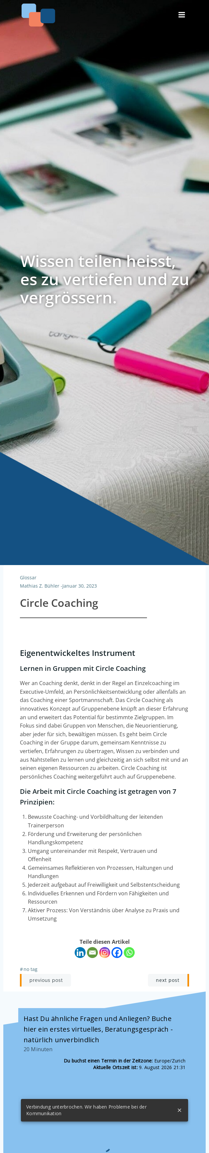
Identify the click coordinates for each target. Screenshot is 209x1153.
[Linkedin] (80, 952)
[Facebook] (116, 952)
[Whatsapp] (129, 952)
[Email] (92, 952)
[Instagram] (104, 952)
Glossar (28, 577)
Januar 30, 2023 (79, 586)
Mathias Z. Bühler (39, 586)
